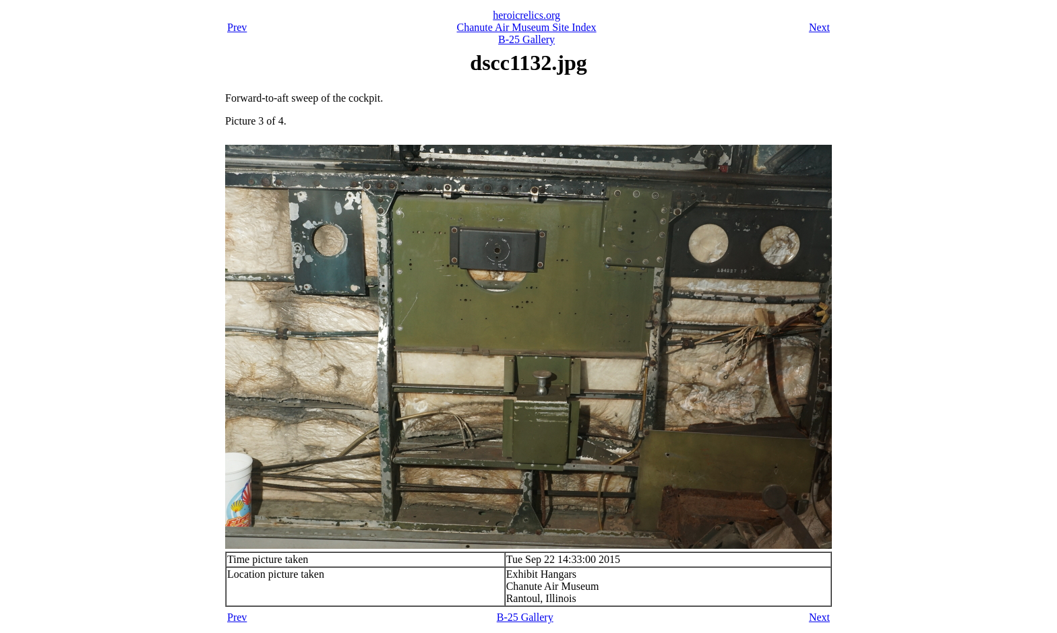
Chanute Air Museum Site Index (527, 27)
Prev (237, 27)
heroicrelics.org (526, 15)
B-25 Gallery (526, 39)
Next (819, 27)
